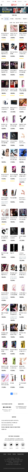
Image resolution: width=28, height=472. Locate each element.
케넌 (2, 158)
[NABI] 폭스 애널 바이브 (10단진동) (13, 89)
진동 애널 (6, 18)
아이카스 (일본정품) (22, 237)
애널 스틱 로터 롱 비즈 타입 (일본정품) (13, 125)
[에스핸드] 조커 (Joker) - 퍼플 (4, 125)
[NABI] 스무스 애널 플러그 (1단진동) (13, 34)
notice (14, 417)
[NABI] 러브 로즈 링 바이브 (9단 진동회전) (13, 218)
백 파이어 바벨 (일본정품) (13, 350)
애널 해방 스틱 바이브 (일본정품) (22, 71)
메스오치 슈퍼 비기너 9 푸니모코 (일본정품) (5, 175)
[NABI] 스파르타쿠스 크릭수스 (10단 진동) (23, 34)
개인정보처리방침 (20, 454)
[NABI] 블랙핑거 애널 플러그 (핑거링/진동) (4, 71)
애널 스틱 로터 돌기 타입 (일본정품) (22, 89)
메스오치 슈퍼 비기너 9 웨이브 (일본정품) (14, 367)
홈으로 (5, 454)
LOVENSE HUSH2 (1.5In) (22, 253)
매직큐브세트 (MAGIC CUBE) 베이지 (22, 367)
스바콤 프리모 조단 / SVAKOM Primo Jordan (5, 108)
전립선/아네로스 (18, 18)
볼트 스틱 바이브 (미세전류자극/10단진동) (13, 313)
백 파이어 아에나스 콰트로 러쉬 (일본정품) (5, 293)
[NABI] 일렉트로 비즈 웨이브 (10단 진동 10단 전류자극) (22, 108)
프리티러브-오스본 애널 (22, 313)
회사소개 (9, 454)
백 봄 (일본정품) (13, 197)
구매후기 (14, 1)
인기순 (14, 22)
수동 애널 (11, 18)
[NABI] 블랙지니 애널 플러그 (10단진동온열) (13, 71)
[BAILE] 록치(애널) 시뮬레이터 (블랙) (4, 237)
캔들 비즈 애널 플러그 (4, 313)
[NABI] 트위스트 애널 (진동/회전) (22, 158)
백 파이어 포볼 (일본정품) (4, 350)
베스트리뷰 (19, 1)
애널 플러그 (25, 18)
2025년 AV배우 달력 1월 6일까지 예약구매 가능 (9, 420)
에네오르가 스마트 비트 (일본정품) (5, 141)
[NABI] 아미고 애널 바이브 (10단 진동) (5, 89)
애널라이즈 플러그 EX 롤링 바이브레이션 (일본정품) (22, 175)
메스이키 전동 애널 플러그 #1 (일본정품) (14, 175)
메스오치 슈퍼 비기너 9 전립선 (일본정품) (5, 34)
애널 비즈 (12, 253)
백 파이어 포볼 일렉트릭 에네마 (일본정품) (4, 198)
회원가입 (8, 1)
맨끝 (16, 394)
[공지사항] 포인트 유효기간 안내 (7, 424)
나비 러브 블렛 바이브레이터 (13, 237)
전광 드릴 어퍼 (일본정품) (13, 52)
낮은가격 (17, 22)
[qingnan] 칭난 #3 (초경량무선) (5, 218)
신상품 (10, 22)
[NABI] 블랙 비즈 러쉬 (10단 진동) (13, 158)
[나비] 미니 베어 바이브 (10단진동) (23, 218)
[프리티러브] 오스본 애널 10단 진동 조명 (22, 273)
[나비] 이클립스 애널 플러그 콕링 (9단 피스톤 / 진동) (13, 333)
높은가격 (21, 22)
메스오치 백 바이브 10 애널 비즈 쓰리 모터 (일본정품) (23, 350)
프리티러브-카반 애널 (22, 333)
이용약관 (14, 454)
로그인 (3, 1)
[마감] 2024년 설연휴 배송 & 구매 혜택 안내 (9, 422)
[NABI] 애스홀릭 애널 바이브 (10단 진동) (4, 52)
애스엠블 (12, 383)
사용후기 (25, 22)
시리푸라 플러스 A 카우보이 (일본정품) (22, 293)
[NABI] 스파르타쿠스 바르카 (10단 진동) (23, 52)
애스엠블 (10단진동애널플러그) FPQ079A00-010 (4, 333)
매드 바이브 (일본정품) (4, 253)
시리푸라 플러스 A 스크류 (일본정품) (13, 293)
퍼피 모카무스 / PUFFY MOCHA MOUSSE (22, 198)
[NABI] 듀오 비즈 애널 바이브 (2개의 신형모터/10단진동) (5, 273)
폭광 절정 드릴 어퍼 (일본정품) (13, 273)
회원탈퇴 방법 (3, 429)
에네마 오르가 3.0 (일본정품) (13, 108)
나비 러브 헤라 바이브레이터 (13, 141)
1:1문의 (25, 1)
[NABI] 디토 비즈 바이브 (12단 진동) (5, 383)
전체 (2, 18)
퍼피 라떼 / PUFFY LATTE (22, 141)
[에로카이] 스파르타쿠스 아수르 (22, 125)
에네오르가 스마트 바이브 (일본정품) (5, 367)
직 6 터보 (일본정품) (22, 383)
